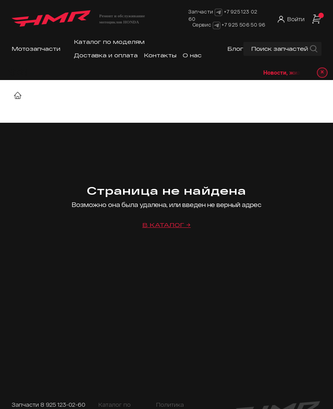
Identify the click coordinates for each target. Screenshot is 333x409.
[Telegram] (216, 24)
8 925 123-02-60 (62, 404)
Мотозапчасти (36, 48)
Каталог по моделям (109, 41)
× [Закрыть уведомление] (322, 72)
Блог (235, 48)
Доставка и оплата (106, 55)
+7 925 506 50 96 (243, 24)
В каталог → (166, 224)
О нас (192, 55)
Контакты (160, 55)
